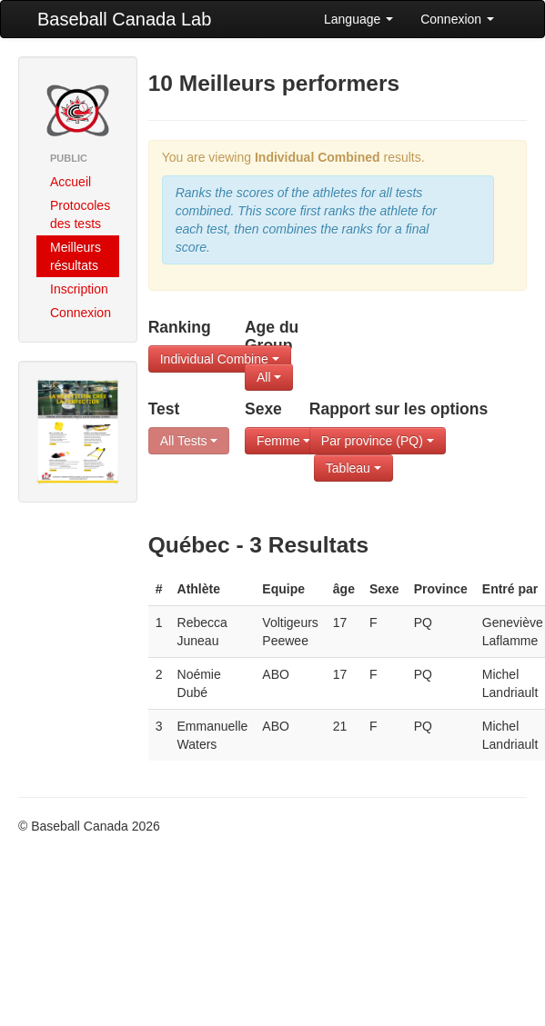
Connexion (457, 19)
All (269, 377)
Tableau (353, 468)
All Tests (189, 440)
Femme (283, 440)
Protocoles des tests (80, 214)
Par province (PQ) (377, 440)
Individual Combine (219, 359)
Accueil (70, 181)
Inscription (79, 289)
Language (358, 19)
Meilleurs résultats (75, 256)
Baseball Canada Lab (124, 19)
